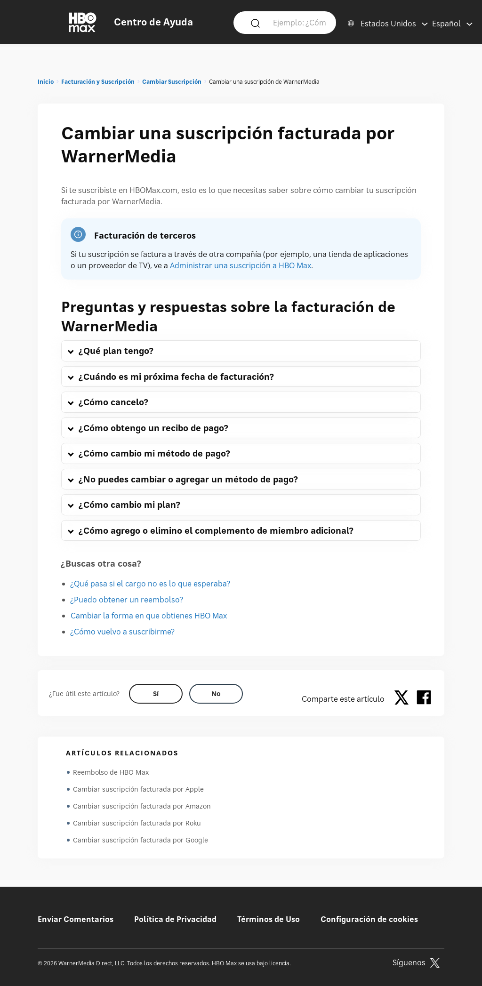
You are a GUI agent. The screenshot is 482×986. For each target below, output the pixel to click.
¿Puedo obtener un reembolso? (127, 599)
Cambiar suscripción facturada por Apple (138, 789)
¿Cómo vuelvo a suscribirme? (123, 631)
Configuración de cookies (369, 919)
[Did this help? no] (216, 694)
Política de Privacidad (175, 919)
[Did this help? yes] (156, 694)
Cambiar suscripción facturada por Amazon (142, 806)
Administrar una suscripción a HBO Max (240, 265)
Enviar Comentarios (75, 919)
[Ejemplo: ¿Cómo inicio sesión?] (299, 22)
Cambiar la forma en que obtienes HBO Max (149, 615)
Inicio (46, 82)
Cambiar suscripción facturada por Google (140, 839)
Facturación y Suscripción (98, 82)
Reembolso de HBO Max (111, 772)
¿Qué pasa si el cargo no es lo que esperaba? (150, 583)
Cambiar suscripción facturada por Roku (137, 822)
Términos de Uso (268, 919)
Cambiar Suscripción (171, 82)
